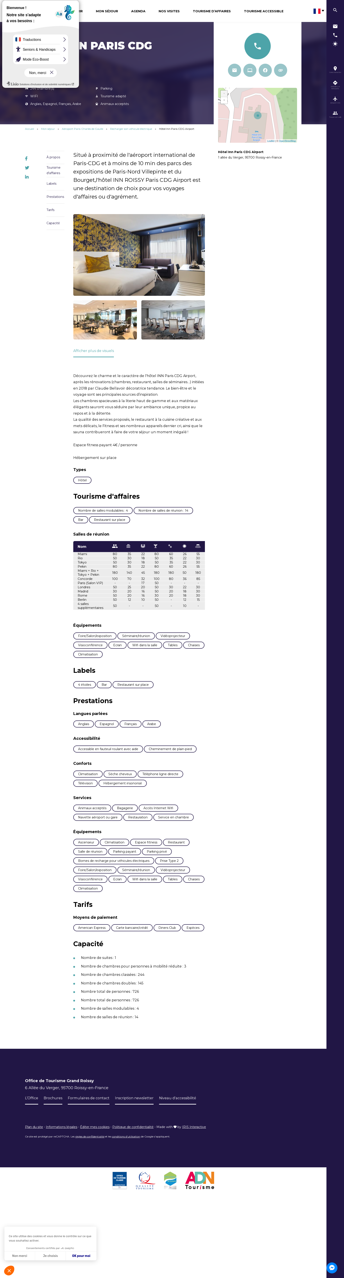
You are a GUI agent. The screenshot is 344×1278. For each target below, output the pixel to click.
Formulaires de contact (93, 1171)
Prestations (55, 197)
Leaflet (270, 141)
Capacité (53, 223)
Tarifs (50, 210)
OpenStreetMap (287, 141)
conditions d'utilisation (126, 1209)
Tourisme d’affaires (212, 11)
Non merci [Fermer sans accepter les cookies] (19, 1256)
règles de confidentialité (89, 1209)
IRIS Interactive (194, 1200)
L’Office (32, 1171)
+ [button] (224, 93)
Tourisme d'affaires (54, 170)
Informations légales (61, 1200)
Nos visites (169, 11)
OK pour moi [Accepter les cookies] (81, 1256)
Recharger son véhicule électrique (131, 128)
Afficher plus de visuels (96, 350)
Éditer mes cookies (94, 1200)
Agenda (138, 11)
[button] (9, 1270)
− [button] (224, 100)
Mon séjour (107, 11)
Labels (51, 184)
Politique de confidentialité (133, 1200)
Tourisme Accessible (263, 11)
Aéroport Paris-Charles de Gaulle (83, 128)
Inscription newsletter (143, 1171)
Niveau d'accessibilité (191, 1171)
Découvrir (73, 11)
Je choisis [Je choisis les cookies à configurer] (50, 1256)
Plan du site (34, 1200)
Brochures (55, 1171)
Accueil (29, 128)
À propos (53, 157)
